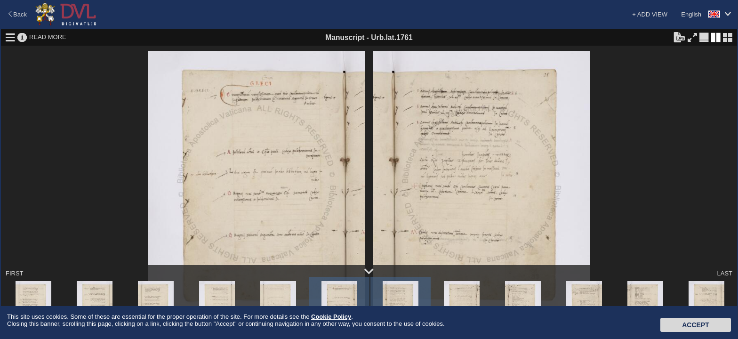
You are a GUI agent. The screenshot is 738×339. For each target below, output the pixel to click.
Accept (695, 325)
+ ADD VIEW (649, 14)
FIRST (15, 273)
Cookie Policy (331, 316)
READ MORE (47, 36)
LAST (724, 273)
